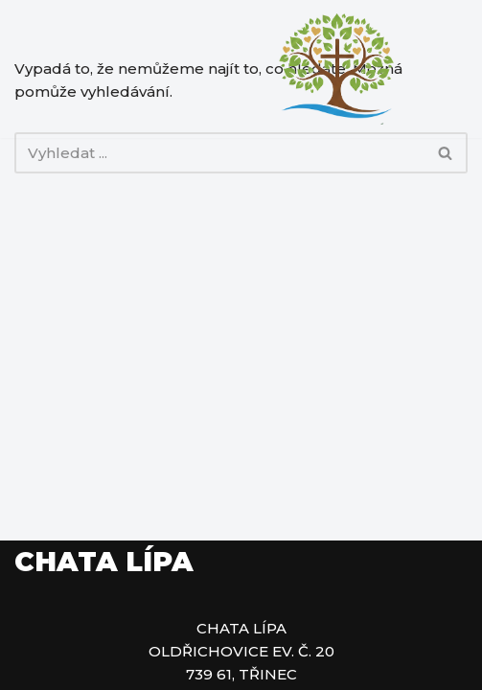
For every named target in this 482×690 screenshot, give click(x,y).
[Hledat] (219, 152)
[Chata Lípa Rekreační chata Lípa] (336, 69)
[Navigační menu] (445, 69)
